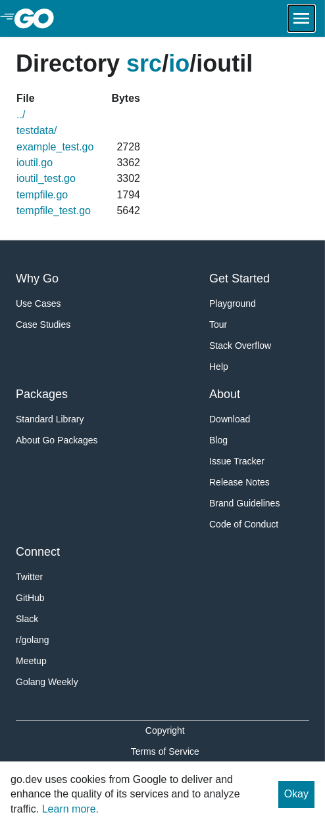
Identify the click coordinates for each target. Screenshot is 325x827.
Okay (296, 793)
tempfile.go (42, 194)
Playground (232, 303)
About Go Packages (57, 440)
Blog (218, 440)
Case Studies (43, 324)
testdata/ (36, 130)
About (224, 394)
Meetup (31, 661)
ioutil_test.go (46, 178)
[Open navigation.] (301, 18)
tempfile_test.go (53, 210)
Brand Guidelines (244, 503)
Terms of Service (165, 751)
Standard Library (50, 419)
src (144, 63)
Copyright (165, 730)
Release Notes (239, 482)
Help (218, 366)
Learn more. (70, 809)
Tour (218, 324)
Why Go (37, 278)
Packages (42, 394)
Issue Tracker (236, 461)
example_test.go (54, 146)
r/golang (32, 640)
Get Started (239, 278)
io (178, 63)
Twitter (29, 576)
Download (229, 419)
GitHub (30, 597)
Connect (38, 551)
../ (20, 114)
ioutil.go (34, 162)
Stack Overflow (240, 345)
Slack (27, 619)
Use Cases (38, 303)
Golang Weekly (47, 682)
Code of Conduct (243, 524)
